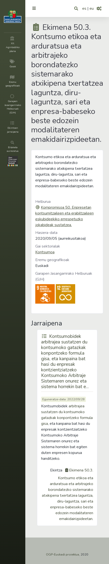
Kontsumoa (44, 252)
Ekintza (56, 470)
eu (92, 8)
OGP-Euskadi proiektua (62, 554)
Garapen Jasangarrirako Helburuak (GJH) (63, 276)
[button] (76, 8)
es (84, 8)
